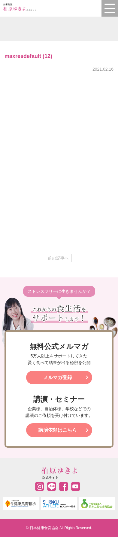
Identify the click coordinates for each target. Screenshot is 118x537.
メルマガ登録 (57, 377)
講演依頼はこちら (57, 430)
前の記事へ (58, 258)
